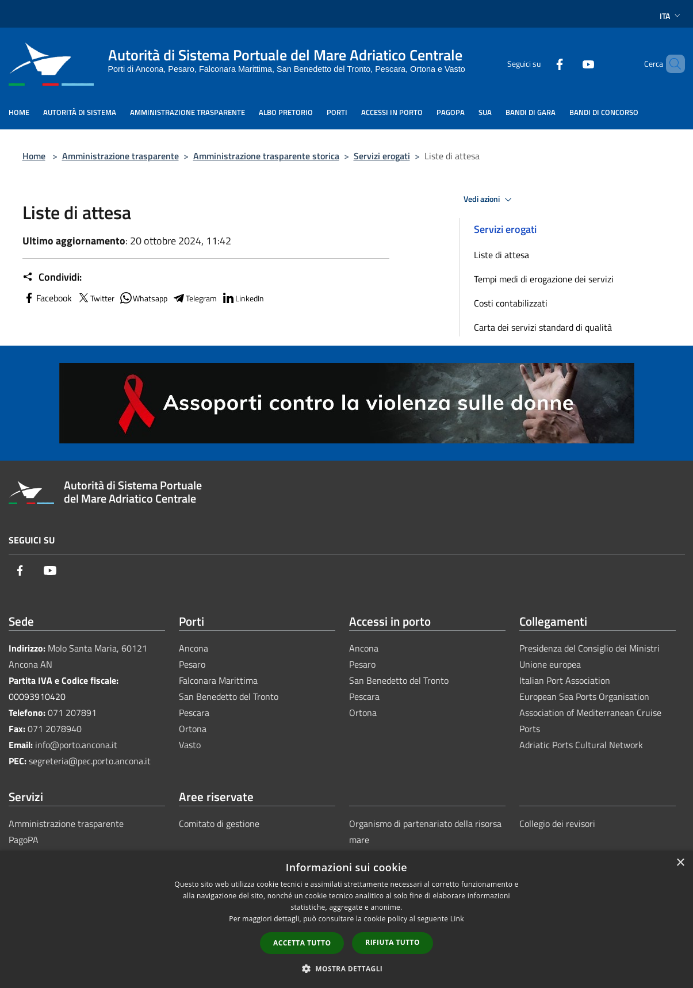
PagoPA (24, 840)
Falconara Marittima (218, 680)
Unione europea (550, 664)
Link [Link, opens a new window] (457, 919)
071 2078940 (55, 729)
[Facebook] (540, 63)
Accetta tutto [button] (302, 943)
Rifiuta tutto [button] (392, 942)
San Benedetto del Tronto (228, 696)
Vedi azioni (489, 199)
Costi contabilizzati (510, 303)
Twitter (95, 298)
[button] (347, 968)
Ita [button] (671, 16)
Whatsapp (143, 298)
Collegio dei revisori (557, 823)
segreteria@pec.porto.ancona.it (90, 761)
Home (33, 156)
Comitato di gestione (219, 823)
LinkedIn (242, 298)
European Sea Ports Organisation (584, 696)
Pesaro (192, 664)
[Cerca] (671, 64)
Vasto (190, 745)
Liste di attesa (501, 255)
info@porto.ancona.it (76, 745)
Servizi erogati (382, 156)
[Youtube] (568, 63)
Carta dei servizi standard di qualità (543, 327)
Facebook (47, 298)
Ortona (192, 729)
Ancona (193, 648)
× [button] (680, 863)
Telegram (194, 298)
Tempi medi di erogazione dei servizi (544, 279)
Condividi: (52, 277)
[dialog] (346, 919)
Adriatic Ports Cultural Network (581, 745)
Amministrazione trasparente (120, 156)
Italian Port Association (564, 680)
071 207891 (72, 712)
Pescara (194, 712)
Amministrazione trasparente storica (266, 156)
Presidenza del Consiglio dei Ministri (589, 648)
